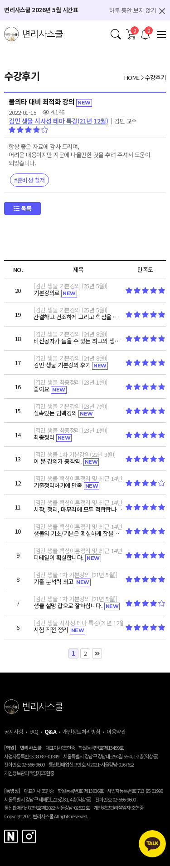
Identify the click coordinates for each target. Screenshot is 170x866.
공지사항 (13, 731)
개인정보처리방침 (82, 731)
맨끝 (97, 653)
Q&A (50, 731)
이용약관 (116, 731)
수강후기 (155, 77)
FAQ (34, 731)
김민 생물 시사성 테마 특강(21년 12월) (58, 121)
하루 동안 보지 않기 (132, 10)
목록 (22, 208)
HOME (132, 77)
